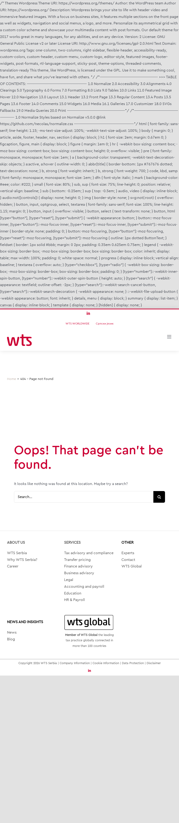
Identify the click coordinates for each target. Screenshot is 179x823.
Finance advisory (78, 566)
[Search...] (83, 497)
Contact (128, 560)
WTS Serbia (17, 553)
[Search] (159, 497)
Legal (68, 580)
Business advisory (79, 573)
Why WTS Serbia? (22, 560)
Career (12, 566)
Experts (127, 553)
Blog (11, 639)
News (12, 632)
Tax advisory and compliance (89, 553)
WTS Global (131, 566)
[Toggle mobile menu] (169, 336)
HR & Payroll (74, 600)
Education (72, 593)
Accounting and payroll (84, 586)
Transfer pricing (77, 560)
